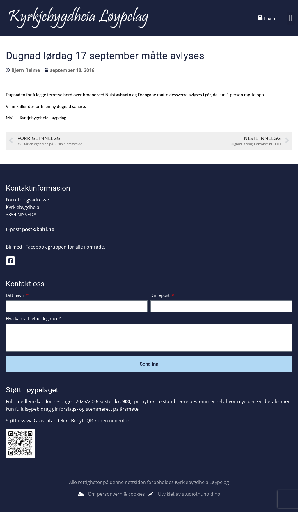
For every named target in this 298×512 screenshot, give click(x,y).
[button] (291, 18)
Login (269, 18)
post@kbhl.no (38, 229)
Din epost (160, 295)
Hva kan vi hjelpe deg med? (33, 318)
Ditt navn (15, 295)
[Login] (260, 17)
